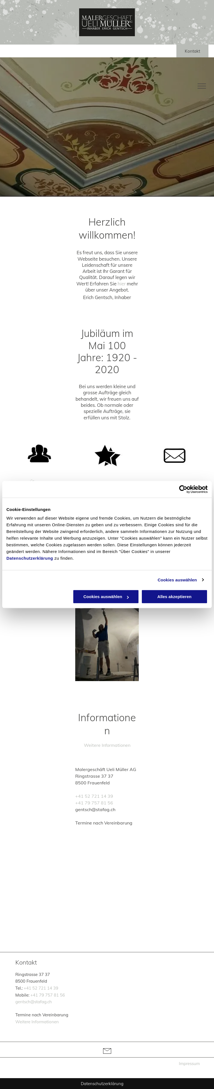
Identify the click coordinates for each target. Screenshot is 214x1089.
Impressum (189, 1063)
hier (122, 284)
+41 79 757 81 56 (94, 803)
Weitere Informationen (107, 745)
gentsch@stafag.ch (33, 1001)
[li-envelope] (107, 1055)
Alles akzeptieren (174, 596)
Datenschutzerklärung (29, 558)
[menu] (201, 86)
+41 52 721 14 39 (94, 796)
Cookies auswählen (177, 579)
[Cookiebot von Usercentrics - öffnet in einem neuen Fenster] (183, 489)
